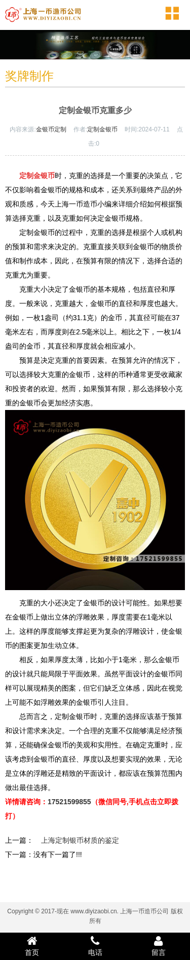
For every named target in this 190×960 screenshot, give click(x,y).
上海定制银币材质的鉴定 (80, 840)
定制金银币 (102, 129)
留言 (158, 945)
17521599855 (69, 802)
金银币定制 (51, 129)
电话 (95, 945)
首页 (31, 945)
